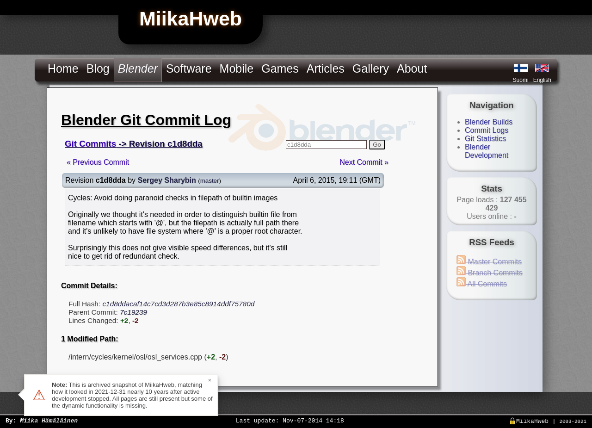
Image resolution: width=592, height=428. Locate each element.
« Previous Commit (98, 162)
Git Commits (90, 144)
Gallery (370, 68)
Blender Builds (488, 122)
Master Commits (489, 262)
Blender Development (486, 151)
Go (377, 144)
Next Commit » (363, 162)
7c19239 (133, 312)
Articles (326, 68)
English (542, 80)
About (412, 68)
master (209, 180)
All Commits (481, 284)
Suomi (521, 80)
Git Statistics (485, 139)
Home (63, 68)
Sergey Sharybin (167, 180)
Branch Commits (489, 273)
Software (189, 68)
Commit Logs (486, 130)
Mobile (237, 68)
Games (280, 68)
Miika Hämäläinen (49, 420)
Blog (98, 68)
